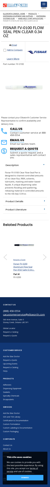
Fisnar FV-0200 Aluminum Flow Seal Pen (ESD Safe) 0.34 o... (24, 266)
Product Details (25, 201)
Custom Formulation (11, 424)
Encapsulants (8, 399)
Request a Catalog (10, 367)
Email (13, 45)
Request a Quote (24, 149)
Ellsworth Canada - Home (14, 14)
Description (25, 165)
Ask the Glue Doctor (11, 356)
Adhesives (7, 385)
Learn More (13, 58)
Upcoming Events (10, 364)
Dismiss (25, 478)
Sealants (6, 392)
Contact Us (7, 445)
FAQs (5, 371)
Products (32, 14)
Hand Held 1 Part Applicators (30, 18)
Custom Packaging (10, 431)
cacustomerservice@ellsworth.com (24, 314)
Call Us (16, 129)
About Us (7, 449)
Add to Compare (15, 50)
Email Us (17, 140)
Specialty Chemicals (11, 396)
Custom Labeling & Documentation (17, 428)
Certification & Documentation (15, 420)
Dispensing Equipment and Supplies (18, 16)
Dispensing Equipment (12, 388)
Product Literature (25, 209)
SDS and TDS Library (11, 417)
